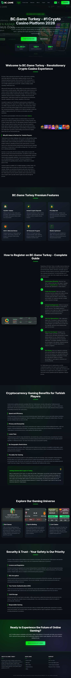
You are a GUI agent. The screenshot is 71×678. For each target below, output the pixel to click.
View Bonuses (44, 39)
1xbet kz (30, 116)
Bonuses (32, 2)
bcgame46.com (54, 286)
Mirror (38, 2)
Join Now (65, 2)
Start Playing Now (28, 39)
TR (58, 2)
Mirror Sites (28, 664)
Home (18, 2)
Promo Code (25, 2)
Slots (49, 2)
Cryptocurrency (29, 666)
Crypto (43, 2)
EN (55, 2)
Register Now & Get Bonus (35, 643)
